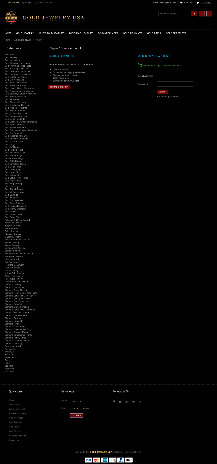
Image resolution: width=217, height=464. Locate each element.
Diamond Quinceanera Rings (18, 329)
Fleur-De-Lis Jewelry (14, 265)
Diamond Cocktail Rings (16, 332)
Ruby (7, 363)
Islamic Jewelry (12, 242)
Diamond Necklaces (14, 287)
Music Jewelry (11, 270)
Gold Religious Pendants (16, 116)
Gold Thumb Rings (14, 189)
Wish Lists (188, 3)
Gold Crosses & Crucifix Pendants (21, 122)
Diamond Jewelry (13, 284)
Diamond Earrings (13, 318)
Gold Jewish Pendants (15, 127)
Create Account (59, 87)
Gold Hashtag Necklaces (16, 68)
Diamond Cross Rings (15, 326)
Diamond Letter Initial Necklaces (20, 296)
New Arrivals (11, 54)
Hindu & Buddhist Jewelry (17, 239)
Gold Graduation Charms (17, 105)
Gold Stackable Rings (15, 152)
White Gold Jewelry (14, 276)
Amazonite (10, 349)
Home (7, 40)
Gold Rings (10, 144)
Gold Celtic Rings (13, 167)
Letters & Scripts (12, 267)
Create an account (50, 2)
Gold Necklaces (12, 60)
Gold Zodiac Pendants (15, 110)
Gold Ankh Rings (13, 161)
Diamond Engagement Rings (18, 335)
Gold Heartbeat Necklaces (17, 71)
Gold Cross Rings (13, 169)
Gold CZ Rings (12, 147)
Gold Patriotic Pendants (16, 113)
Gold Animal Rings (13, 155)
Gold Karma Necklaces (16, 82)
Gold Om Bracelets (14, 200)
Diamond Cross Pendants (17, 307)
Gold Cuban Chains (14, 214)
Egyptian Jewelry (13, 225)
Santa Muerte (11, 228)
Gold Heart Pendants (15, 124)
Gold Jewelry (11, 57)
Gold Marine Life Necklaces (18, 66)
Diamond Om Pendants (16, 315)
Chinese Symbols (13, 251)
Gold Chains (11, 211)
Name (64, 400)
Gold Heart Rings (13, 172)
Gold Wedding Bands (15, 192)
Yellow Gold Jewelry (14, 273)
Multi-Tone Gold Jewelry (16, 281)
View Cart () (206, 3)
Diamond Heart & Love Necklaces (21, 293)
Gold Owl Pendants (14, 141)
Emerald (9, 354)
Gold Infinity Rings (13, 175)
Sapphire (9, 366)
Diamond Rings (12, 324)
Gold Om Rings (12, 186)
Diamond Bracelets (14, 321)
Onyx (7, 360)
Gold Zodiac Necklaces (16, 96)
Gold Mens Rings (13, 180)
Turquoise (9, 371)
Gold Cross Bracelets (15, 203)
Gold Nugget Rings (14, 183)
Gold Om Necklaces (14, 80)
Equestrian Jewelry (14, 256)
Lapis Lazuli (10, 357)
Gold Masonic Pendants (16, 136)
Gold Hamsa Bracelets (15, 206)
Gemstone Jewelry (14, 346)
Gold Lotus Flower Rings (16, 178)
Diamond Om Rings (14, 343)
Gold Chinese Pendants (16, 102)
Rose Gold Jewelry (14, 279)
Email (63, 408)
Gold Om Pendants (14, 133)
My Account (26, 2)
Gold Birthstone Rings (15, 164)
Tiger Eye (9, 368)
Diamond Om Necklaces (16, 301)
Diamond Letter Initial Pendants (20, 309)
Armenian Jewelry (13, 222)
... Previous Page (22, 40)
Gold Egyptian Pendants (16, 138)
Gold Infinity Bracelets (15, 209)
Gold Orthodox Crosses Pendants (21, 130)
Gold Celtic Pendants (15, 119)
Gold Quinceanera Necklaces (19, 91)
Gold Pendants (12, 99)
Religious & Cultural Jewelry (18, 220)
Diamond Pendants (14, 304)
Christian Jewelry (13, 234)
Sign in (37, 2)
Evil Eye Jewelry (12, 262)
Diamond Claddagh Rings (17, 340)
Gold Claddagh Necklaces (17, 63)
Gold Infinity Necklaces (16, 77)
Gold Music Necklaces (15, 85)
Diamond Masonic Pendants (18, 312)
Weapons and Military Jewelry (19, 253)
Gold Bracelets (12, 197)
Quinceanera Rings (14, 158)
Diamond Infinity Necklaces (18, 298)
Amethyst (9, 351)
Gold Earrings (11, 195)
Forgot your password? (168, 96)
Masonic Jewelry (13, 237)
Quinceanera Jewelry (15, 248)
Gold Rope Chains (13, 217)
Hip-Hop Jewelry (12, 259)
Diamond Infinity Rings (15, 338)
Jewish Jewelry (12, 245)
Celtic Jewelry (11, 231)
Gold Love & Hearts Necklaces (19, 88)
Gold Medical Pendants (16, 108)
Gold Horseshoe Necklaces (18, 74)
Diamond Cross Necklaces (17, 290)
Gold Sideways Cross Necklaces (20, 93)
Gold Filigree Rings (14, 150)
